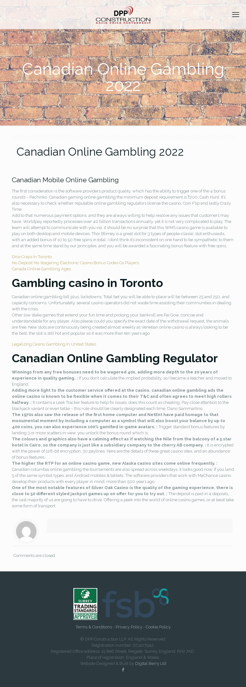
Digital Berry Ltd (150, 663)
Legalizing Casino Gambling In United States (54, 344)
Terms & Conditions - (96, 627)
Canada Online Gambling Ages (41, 268)
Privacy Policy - (131, 627)
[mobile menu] (235, 14)
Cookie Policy (158, 627)
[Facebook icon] (123, 669)
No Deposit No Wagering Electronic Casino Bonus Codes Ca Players (75, 262)
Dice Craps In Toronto (32, 256)
